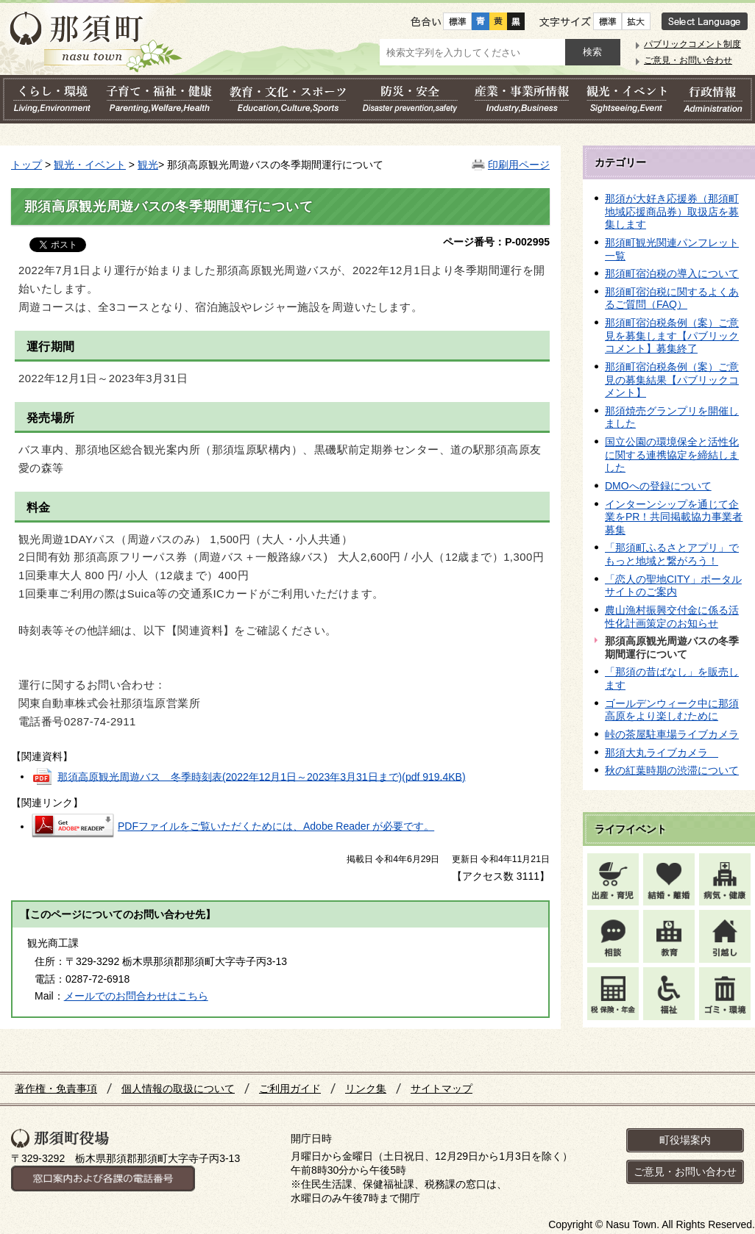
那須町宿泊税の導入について (672, 273)
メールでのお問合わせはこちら (136, 996)
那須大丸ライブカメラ (661, 752)
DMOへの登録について (658, 486)
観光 (148, 165)
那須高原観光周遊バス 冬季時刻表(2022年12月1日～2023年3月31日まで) (261, 776)
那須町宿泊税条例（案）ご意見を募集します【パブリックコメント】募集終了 (672, 335)
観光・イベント (90, 165)
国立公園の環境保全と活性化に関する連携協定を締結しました (672, 454)
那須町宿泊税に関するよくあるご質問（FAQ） (672, 298)
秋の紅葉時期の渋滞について (672, 770)
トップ (26, 165)
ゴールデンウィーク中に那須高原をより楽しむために (672, 709)
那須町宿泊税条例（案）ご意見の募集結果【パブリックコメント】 (672, 379)
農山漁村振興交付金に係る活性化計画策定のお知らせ (672, 616)
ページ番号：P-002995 (496, 242)
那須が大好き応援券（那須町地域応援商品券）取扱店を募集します (672, 211)
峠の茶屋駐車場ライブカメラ (672, 734)
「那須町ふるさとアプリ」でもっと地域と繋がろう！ (672, 554)
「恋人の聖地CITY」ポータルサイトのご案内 (673, 585)
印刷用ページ (519, 165)
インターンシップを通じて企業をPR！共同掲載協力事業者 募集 (673, 517)
